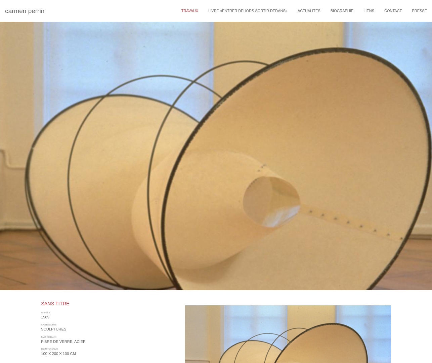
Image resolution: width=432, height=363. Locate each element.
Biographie (342, 11)
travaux (189, 11)
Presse (419, 11)
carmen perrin (24, 10)
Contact (393, 11)
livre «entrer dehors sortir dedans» (248, 11)
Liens (368, 11)
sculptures (53, 329)
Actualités (309, 11)
